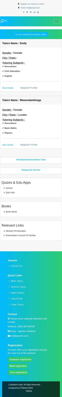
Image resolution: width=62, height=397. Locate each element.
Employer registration (20, 359)
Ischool (9, 188)
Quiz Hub (10, 192)
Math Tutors (17, 281)
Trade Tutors (17, 304)
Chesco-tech (26, 388)
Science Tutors (18, 286)
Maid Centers (17, 292)
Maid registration (18, 366)
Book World (11, 211)
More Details (7, 88)
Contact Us (16, 266)
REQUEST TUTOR (28, 88)
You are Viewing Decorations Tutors (31, 34)
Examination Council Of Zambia (21, 235)
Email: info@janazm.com (30, 8)
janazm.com (16, 384)
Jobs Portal (16, 298)
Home (29, 391)
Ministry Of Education (16, 231)
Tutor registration (18, 372)
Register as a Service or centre (32, 4)
